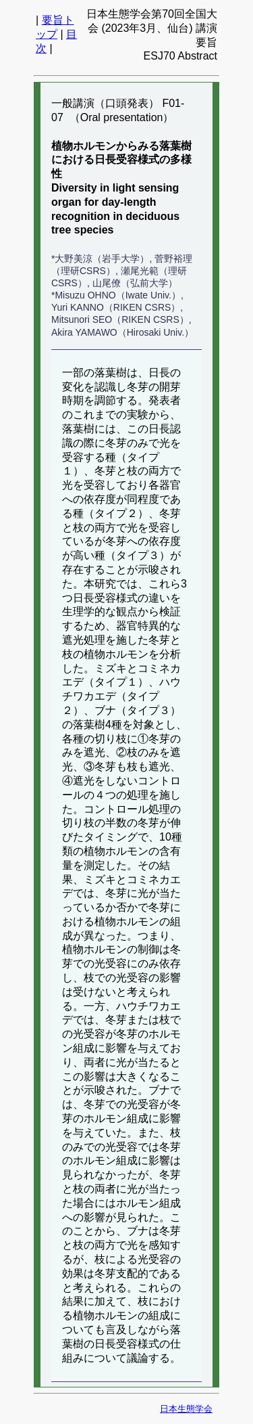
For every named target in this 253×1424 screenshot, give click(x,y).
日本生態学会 (186, 1409)
